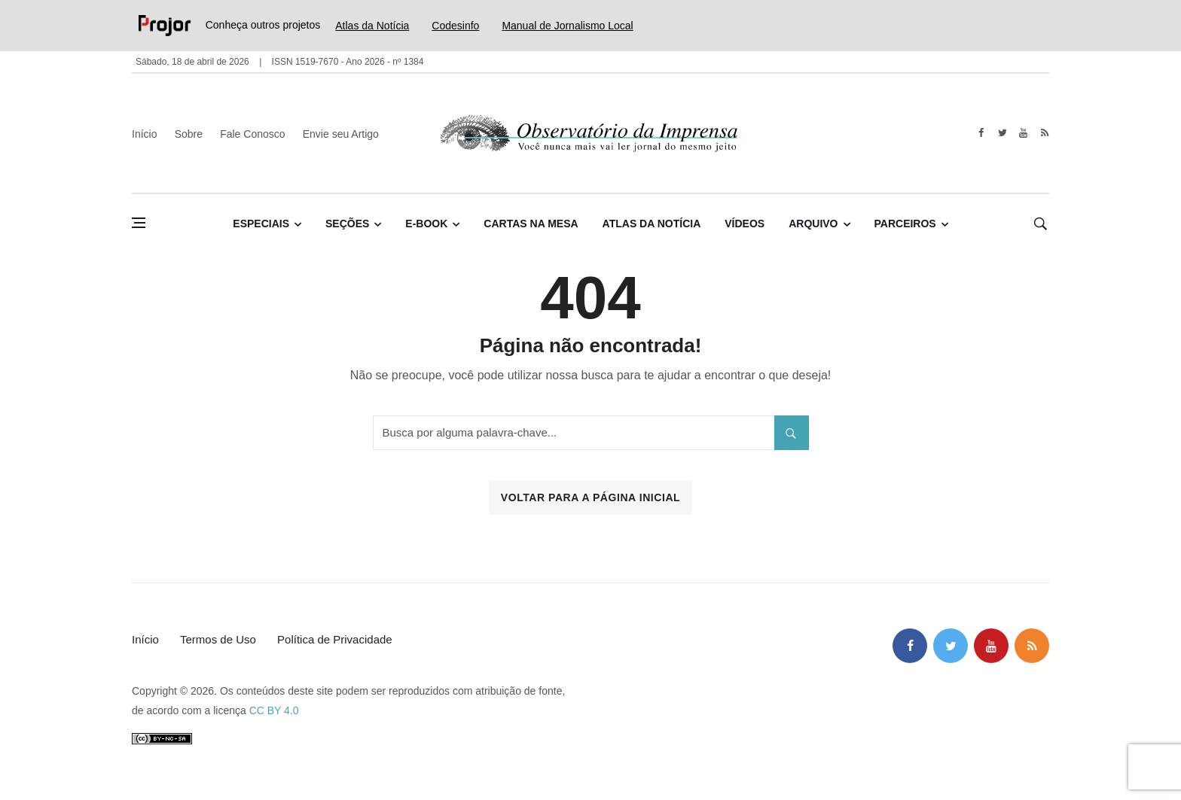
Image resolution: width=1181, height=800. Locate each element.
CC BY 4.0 (274, 710)
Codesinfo (455, 26)
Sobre (189, 134)
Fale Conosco (252, 134)
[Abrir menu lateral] (138, 222)
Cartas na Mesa (531, 223)
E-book (426, 223)
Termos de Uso (218, 639)
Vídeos (744, 223)
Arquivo (813, 223)
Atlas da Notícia (372, 26)
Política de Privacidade (334, 639)
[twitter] (1002, 133)
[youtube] (1023, 133)
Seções (347, 223)
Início (144, 134)
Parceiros (905, 223)
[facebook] (981, 133)
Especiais (261, 223)
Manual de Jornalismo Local (567, 26)
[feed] (1044, 133)
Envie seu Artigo (341, 134)
